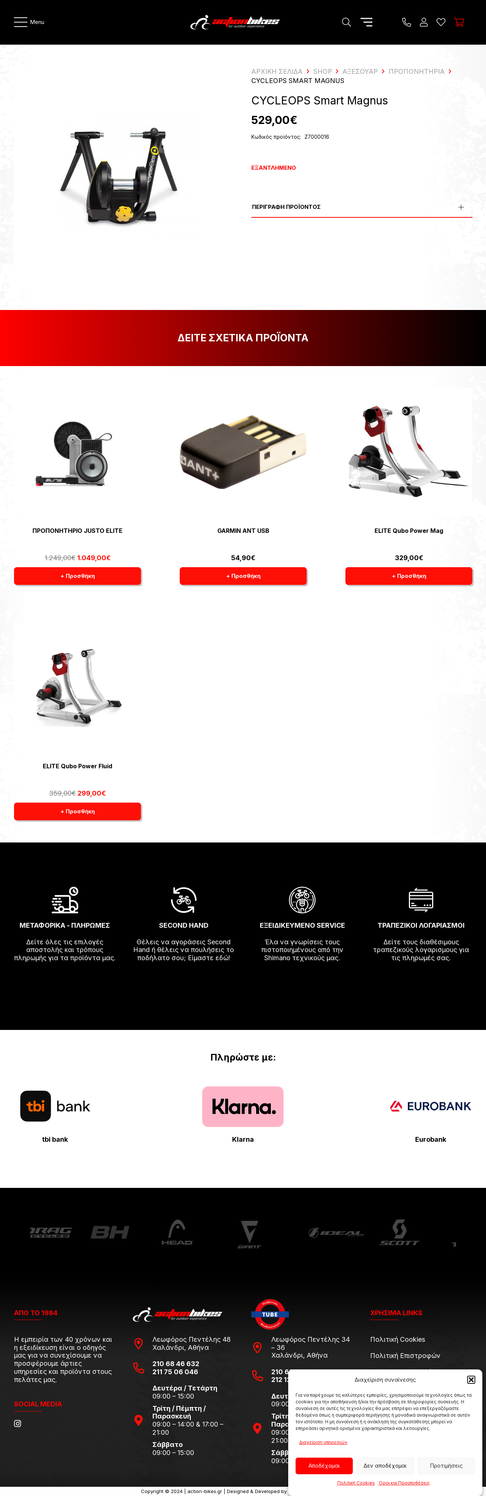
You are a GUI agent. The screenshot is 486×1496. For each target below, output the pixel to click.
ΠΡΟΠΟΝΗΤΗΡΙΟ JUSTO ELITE (77, 530)
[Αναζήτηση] (346, 22)
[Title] (406, 22)
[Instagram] (17, 1424)
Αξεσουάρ (360, 71)
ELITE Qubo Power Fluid (77, 766)
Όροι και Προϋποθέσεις (404, 1483)
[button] (471, 1379)
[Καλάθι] (459, 22)
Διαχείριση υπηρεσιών (323, 1442)
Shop (322, 71)
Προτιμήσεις (446, 1465)
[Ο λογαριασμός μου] (424, 22)
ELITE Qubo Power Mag (409, 530)
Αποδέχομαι (324, 1465)
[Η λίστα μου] (441, 22)
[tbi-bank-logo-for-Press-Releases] (55, 1106)
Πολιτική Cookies (356, 1483)
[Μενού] (29, 22)
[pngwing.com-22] (242, 1106)
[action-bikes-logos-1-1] (235, 22)
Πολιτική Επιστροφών (405, 1355)
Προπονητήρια (417, 71)
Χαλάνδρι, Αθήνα (180, 1347)
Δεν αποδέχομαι (385, 1465)
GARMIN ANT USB (243, 530)
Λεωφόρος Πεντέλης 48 (191, 1339)
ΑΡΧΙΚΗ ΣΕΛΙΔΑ (277, 71)
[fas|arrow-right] (65, 979)
